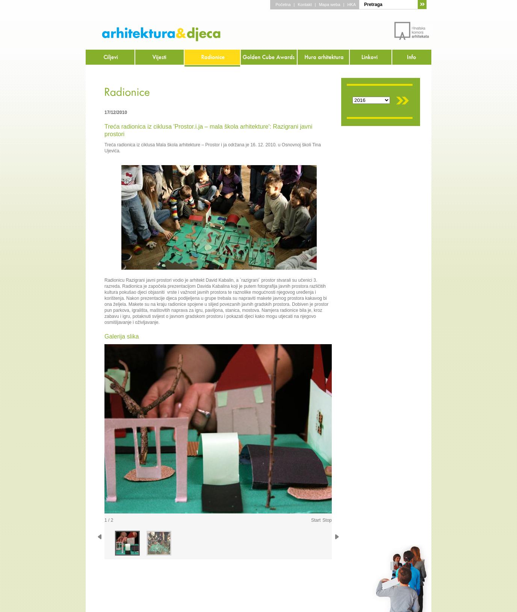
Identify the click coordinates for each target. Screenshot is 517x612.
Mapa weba (329, 4)
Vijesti (159, 58)
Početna (282, 4)
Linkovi (371, 58)
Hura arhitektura (324, 58)
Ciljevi (110, 58)
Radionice (212, 58)
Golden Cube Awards (269, 58)
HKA (351, 4)
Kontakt (304, 4)
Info (411, 58)
